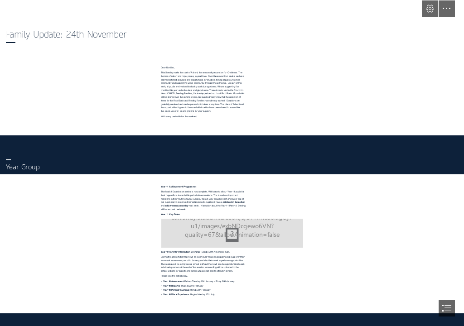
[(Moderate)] (232, 233)
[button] (430, 8)
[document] (232, 163)
